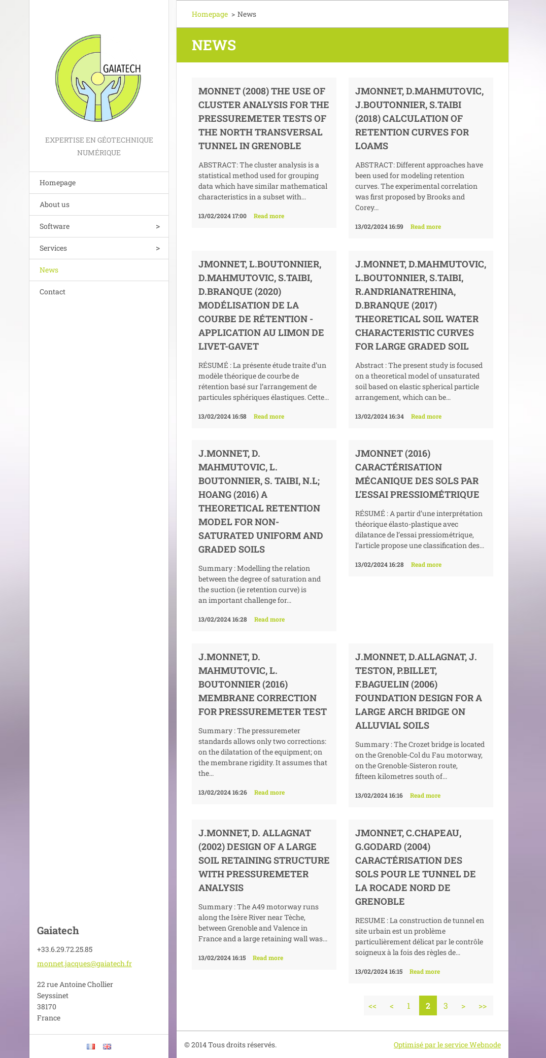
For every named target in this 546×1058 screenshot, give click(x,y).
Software (55, 226)
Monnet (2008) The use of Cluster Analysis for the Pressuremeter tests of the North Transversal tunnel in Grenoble (263, 118)
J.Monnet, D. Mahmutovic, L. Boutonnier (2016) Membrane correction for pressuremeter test (262, 684)
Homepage (58, 182)
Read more (269, 216)
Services (53, 248)
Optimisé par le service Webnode (447, 1044)
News (49, 270)
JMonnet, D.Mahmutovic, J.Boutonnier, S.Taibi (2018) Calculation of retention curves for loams (419, 118)
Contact (52, 291)
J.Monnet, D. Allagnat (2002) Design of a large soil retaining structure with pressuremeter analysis (264, 860)
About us (55, 204)
